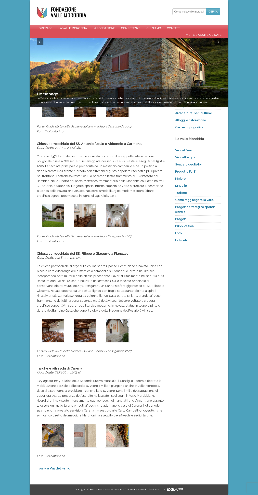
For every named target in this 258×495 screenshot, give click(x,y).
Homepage (44, 28)
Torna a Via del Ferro (53, 468)
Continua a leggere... (197, 102)
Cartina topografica (189, 127)
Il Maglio (181, 185)
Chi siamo (153, 28)
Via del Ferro (184, 150)
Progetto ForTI (185, 171)
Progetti (181, 219)
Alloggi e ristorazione (190, 120)
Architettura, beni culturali (193, 113)
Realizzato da (166, 489)
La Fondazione (104, 28)
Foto (178, 233)
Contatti (173, 28)
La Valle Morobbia (72, 28)
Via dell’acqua (185, 157)
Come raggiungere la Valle (194, 200)
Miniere (180, 178)
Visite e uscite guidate (203, 34)
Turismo (181, 192)
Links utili (181, 240)
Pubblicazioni (184, 226)
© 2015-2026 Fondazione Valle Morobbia (110, 489)
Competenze (131, 28)
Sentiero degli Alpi (188, 164)
